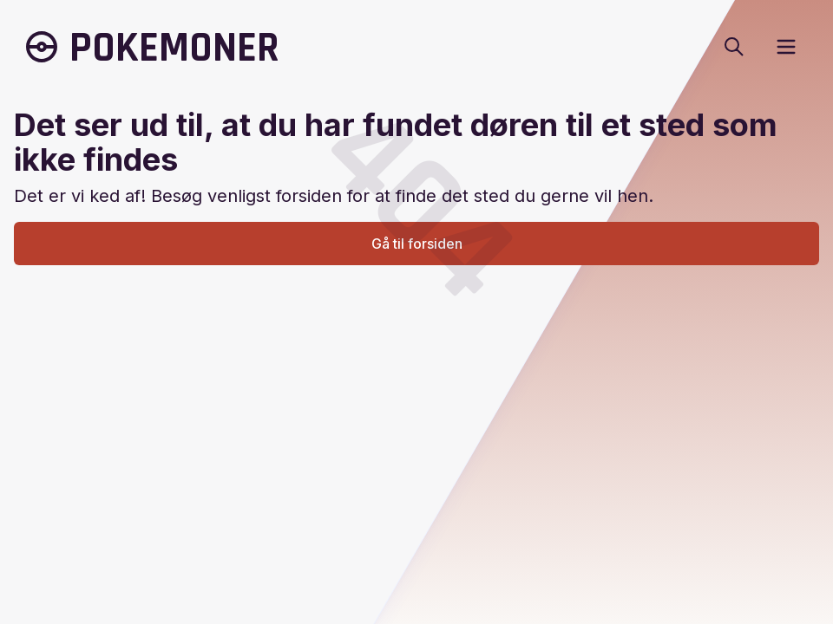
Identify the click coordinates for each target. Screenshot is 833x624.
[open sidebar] (786, 47)
